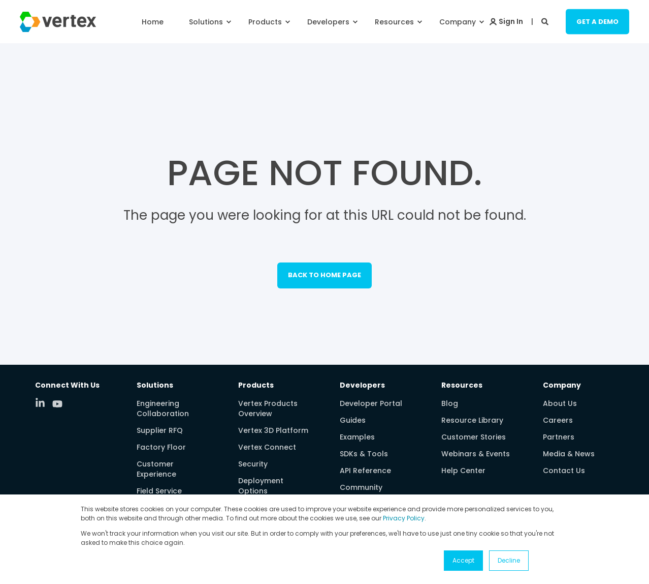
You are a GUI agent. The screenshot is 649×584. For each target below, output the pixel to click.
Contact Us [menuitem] (564, 470)
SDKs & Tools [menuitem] (364, 454)
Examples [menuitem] (357, 437)
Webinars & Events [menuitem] (475, 454)
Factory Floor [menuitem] (161, 447)
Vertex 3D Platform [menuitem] (273, 430)
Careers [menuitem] (558, 420)
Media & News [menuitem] (569, 454)
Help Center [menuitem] (463, 470)
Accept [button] (463, 560)
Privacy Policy (404, 518)
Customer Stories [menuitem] (473, 437)
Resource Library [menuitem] (472, 420)
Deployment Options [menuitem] (260, 486)
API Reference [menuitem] (365, 470)
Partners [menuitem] (558, 437)
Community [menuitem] (361, 487)
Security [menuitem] (253, 464)
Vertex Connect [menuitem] (267, 447)
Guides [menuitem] (353, 420)
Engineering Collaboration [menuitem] (163, 408)
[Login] (506, 21)
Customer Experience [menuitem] (156, 469)
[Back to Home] (58, 25)
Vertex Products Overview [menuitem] (268, 408)
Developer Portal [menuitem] (371, 403)
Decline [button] (509, 560)
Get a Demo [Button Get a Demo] (597, 21)
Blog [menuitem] (449, 403)
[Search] (545, 21)
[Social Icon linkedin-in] (43, 402)
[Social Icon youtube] (57, 404)
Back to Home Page (324, 275)
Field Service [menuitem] (159, 491)
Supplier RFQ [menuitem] (160, 430)
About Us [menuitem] (560, 403)
